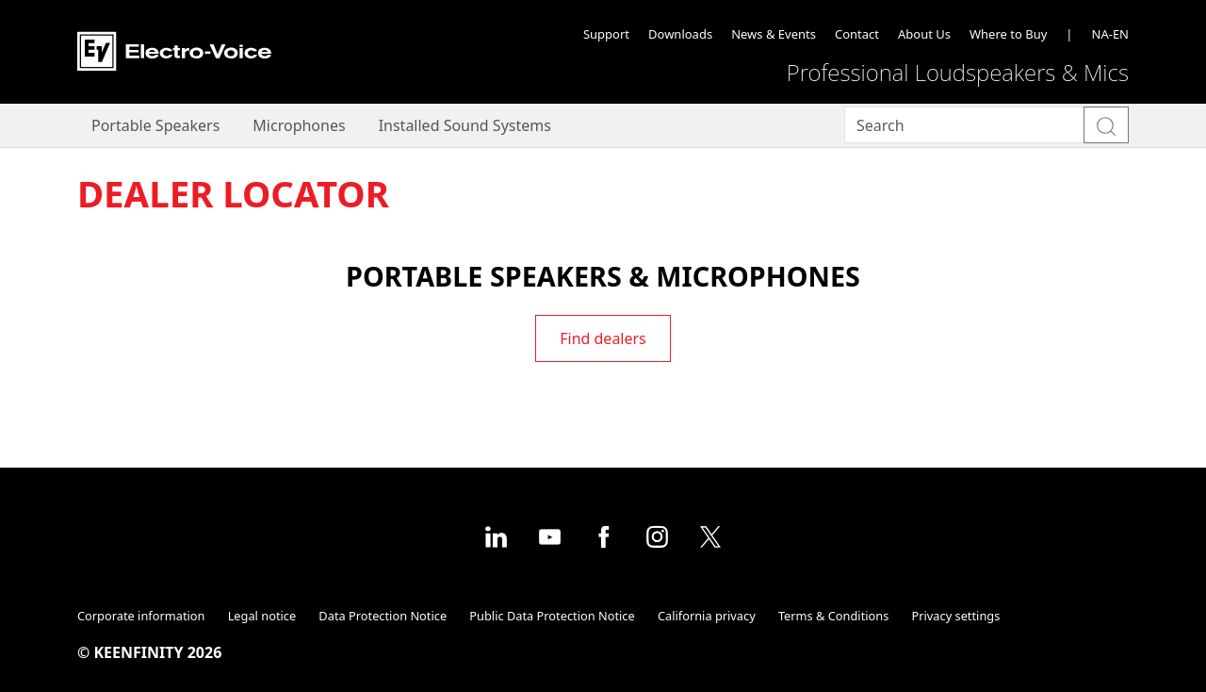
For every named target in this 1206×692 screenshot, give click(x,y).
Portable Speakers (155, 125)
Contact (857, 33)
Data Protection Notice (382, 615)
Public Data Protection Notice (551, 615)
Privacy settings (956, 615)
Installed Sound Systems (465, 125)
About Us (924, 33)
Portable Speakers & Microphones (603, 275)
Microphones (299, 125)
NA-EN (1110, 33)
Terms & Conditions (833, 615)
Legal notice (262, 615)
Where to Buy (1008, 33)
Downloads (680, 33)
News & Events (773, 33)
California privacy (707, 615)
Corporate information (140, 615)
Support (606, 33)
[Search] (964, 125)
